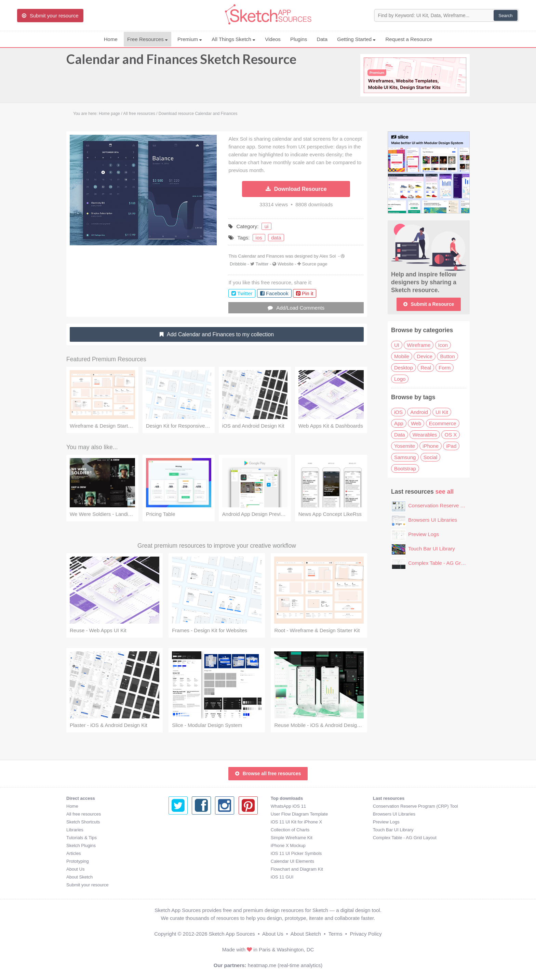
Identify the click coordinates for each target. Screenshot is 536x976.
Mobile (401, 356)
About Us (75, 869)
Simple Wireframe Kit (189, 837)
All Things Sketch (233, 39)
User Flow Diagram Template (197, 814)
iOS (398, 412)
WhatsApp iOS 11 (186, 806)
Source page (314, 263)
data (276, 237)
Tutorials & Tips (81, 837)
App (398, 423)
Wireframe (418, 345)
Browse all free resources (268, 773)
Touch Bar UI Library (431, 548)
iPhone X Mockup (186, 845)
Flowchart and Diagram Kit (195, 869)
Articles (73, 853)
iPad (451, 446)
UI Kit (442, 412)
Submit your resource (87, 884)
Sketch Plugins (81, 845)
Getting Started (356, 39)
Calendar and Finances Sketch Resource (181, 62)
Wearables (425, 435)
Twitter (261, 263)
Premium (189, 39)
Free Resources (147, 39)
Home (111, 39)
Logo (399, 379)
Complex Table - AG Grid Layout (445, 563)
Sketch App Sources (232, 934)
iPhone (431, 446)
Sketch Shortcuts (83, 821)
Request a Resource (409, 39)
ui (267, 226)
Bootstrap (405, 468)
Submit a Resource (428, 304)
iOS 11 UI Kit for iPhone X (194, 821)
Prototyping (77, 861)
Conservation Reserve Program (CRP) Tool (457, 505)
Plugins (298, 39)
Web (416, 423)
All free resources (83, 814)
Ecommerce (442, 423)
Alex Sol (327, 256)
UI (396, 345)
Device (424, 356)
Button (447, 356)
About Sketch (79, 877)
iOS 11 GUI (180, 877)
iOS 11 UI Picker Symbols (194, 853)
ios (259, 237)
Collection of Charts (188, 829)
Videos (273, 39)
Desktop (403, 367)
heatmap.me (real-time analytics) (285, 965)
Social (431, 457)
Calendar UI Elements (190, 861)
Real (425, 367)
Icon (443, 345)
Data (322, 39)
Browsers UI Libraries (432, 520)
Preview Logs (423, 534)
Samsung (405, 457)
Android (419, 412)
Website (286, 263)
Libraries (74, 829)
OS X (450, 435)
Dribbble (238, 263)
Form (445, 367)
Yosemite (404, 446)
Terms (336, 934)
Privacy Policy (365, 934)
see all (445, 491)
